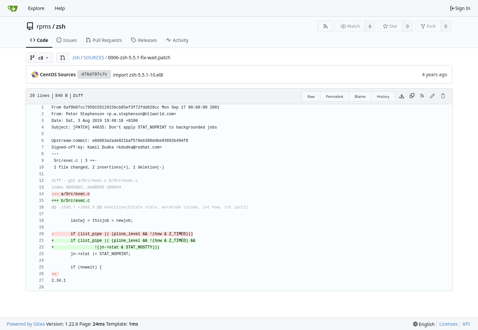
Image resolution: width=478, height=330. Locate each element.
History (383, 96)
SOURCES (94, 57)
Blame (360, 96)
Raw (311, 96)
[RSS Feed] (325, 26)
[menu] (424, 324)
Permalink (334, 96)
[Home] (12, 8)
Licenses (448, 324)
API (466, 324)
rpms (44, 26)
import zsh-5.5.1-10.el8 (138, 75)
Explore (36, 8)
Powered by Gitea (26, 324)
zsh (61, 26)
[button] (62, 58)
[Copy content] (412, 96)
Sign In (460, 8)
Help (60, 8)
